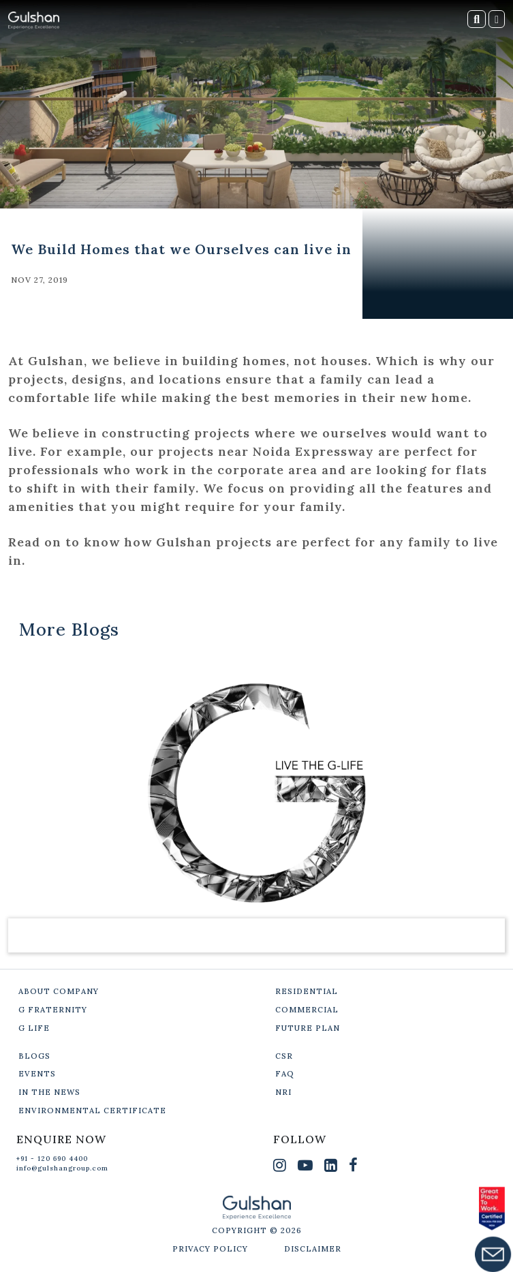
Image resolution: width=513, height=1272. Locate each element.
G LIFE (34, 1028)
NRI (283, 1092)
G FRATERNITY (52, 1009)
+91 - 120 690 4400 (52, 1158)
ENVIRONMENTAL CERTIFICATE (92, 1110)
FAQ (284, 1074)
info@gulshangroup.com (62, 1168)
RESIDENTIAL (306, 991)
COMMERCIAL (307, 1009)
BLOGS (34, 1056)
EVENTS (37, 1074)
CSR (284, 1056)
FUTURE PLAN (307, 1028)
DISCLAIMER (312, 1249)
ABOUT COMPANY (58, 991)
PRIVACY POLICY (210, 1249)
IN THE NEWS (49, 1092)
